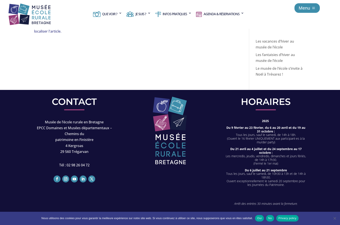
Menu (304, 8)
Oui (259, 218)
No (270, 218)
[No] (334, 218)
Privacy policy (287, 218)
